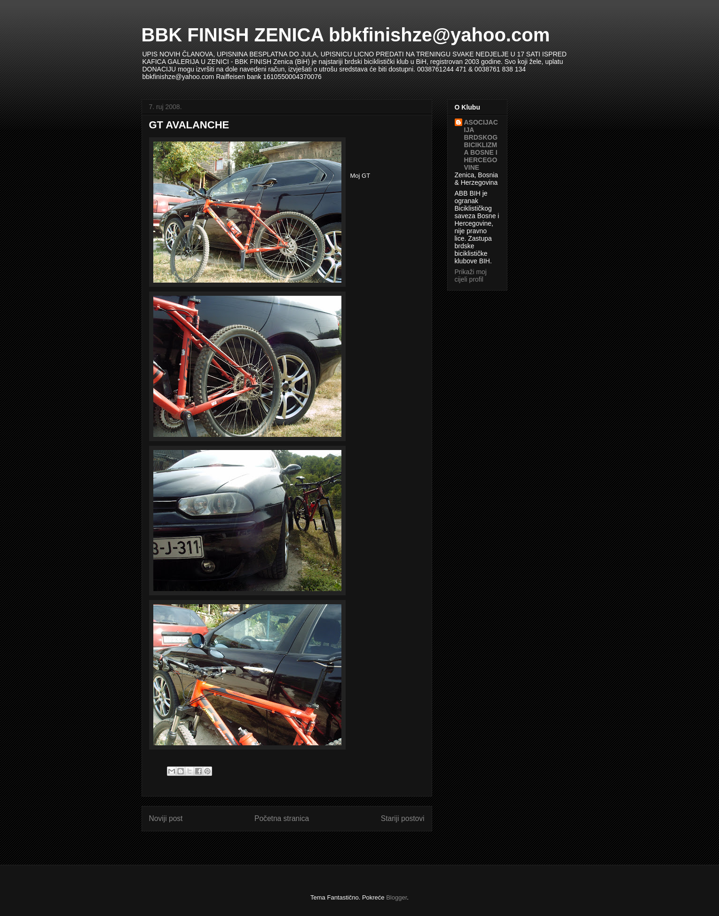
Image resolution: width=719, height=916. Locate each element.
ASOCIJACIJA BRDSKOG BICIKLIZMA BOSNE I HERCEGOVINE (481, 144)
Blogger (396, 897)
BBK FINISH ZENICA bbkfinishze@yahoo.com (346, 34)
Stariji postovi (403, 818)
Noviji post (166, 818)
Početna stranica (281, 818)
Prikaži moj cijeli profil (471, 275)
